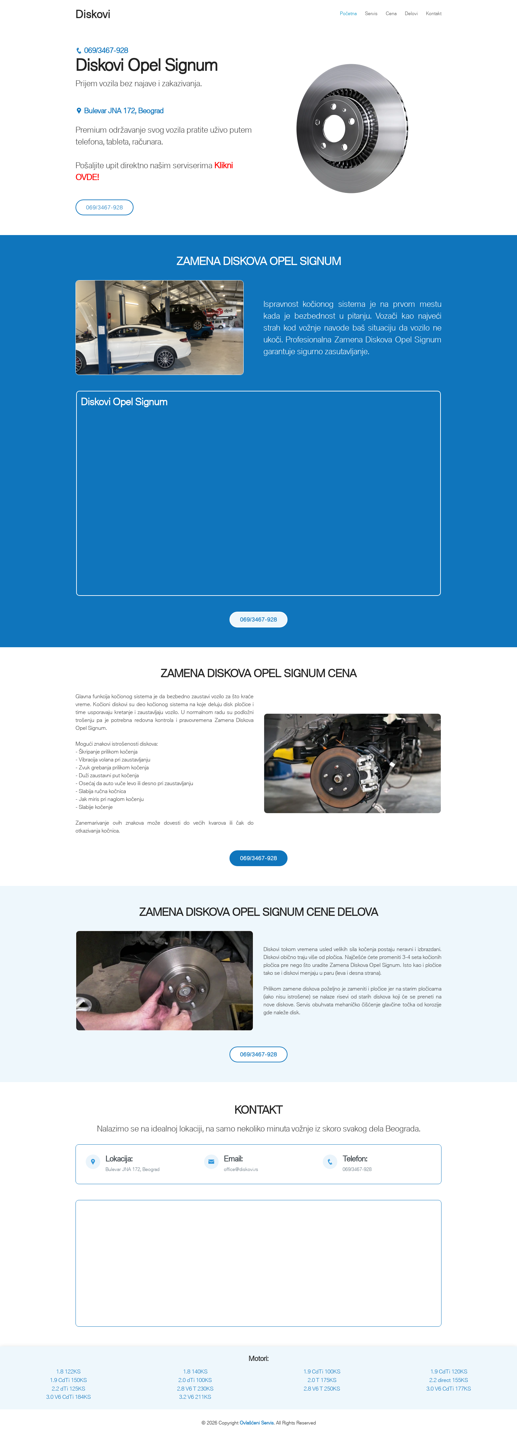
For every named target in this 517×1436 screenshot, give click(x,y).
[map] (140, 1164)
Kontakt (433, 13)
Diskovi (93, 14)
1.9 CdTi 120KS (448, 1371)
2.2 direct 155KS (448, 1380)
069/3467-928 (102, 50)
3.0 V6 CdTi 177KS (448, 1388)
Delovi (411, 13)
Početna (348, 13)
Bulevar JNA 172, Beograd (120, 111)
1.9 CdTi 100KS (321, 1371)
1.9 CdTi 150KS (68, 1380)
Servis (371, 13)
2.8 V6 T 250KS (322, 1388)
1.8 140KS (195, 1371)
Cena (391, 13)
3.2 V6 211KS (195, 1397)
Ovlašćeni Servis (257, 1422)
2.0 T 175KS (322, 1380)
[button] (89, 327)
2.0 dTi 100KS (195, 1380)
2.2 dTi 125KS (68, 1388)
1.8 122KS (68, 1371)
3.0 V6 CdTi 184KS (68, 1397)
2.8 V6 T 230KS (195, 1388)
